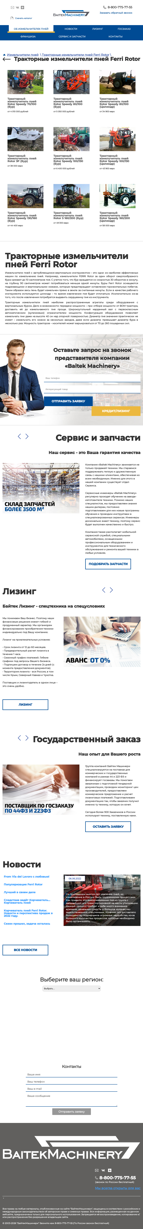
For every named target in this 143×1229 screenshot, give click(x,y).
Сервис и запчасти (72, 36)
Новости (71, 28)
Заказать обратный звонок (116, 13)
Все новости (25, 941)
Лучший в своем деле (19, 882)
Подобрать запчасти (108, 554)
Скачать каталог (23, 18)
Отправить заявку (67, 401)
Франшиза (27, 36)
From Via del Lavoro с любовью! (26, 867)
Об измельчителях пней (31, 28)
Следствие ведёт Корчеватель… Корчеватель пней (27, 892)
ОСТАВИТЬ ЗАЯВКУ (108, 817)
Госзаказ (124, 28)
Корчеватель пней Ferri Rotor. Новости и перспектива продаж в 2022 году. (28, 903)
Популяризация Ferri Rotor (23, 874)
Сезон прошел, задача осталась (27, 914)
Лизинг (97, 28)
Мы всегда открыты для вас (118, 1179)
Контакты (116, 36)
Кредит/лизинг (117, 401)
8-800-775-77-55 (120, 7)
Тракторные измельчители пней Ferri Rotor (75, 54)
